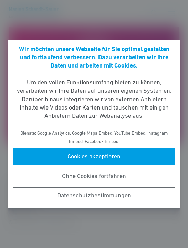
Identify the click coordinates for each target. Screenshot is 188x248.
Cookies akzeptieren (94, 156)
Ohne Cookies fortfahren (94, 176)
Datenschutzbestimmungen (94, 195)
